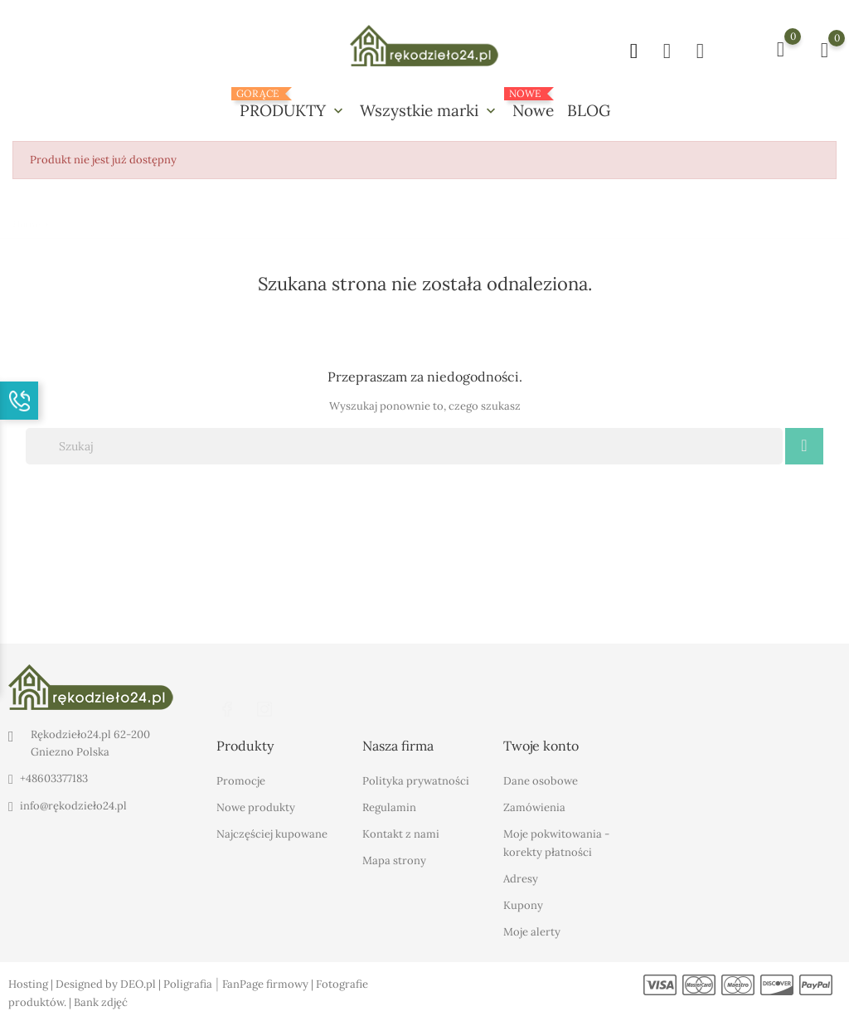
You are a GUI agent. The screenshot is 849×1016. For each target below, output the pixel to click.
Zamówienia (534, 807)
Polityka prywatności (415, 781)
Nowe (533, 104)
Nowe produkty (255, 807)
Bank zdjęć (101, 1002)
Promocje (240, 781)
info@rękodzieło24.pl (73, 806)
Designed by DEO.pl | (109, 984)
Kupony (523, 905)
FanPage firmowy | (269, 984)
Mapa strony (394, 860)
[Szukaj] (404, 446)
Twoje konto (541, 745)
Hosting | (32, 984)
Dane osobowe (540, 781)
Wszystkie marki (429, 110)
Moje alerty (531, 932)
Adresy (520, 879)
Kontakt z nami (400, 834)
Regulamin (389, 807)
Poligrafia (187, 984)
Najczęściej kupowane (271, 834)
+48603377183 (54, 778)
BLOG (588, 110)
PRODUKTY (293, 104)
